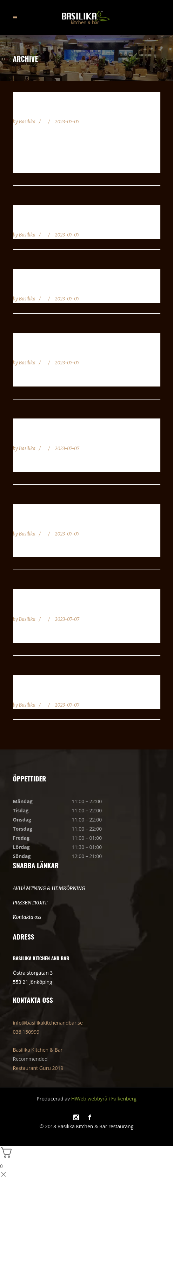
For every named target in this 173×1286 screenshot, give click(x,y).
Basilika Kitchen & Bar (38, 1049)
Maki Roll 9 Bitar (45, 693)
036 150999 (26, 1031)
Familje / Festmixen (47, 222)
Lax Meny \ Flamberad (52, 436)
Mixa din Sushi (39, 350)
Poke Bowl (32, 607)
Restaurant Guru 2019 (38, 1068)
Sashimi (27, 521)
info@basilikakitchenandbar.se (48, 1022)
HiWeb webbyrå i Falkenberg (104, 1098)
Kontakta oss (27, 917)
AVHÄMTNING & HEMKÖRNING (49, 888)
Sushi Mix (30, 109)
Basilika (27, 122)
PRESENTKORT (30, 902)
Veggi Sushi (34, 286)
